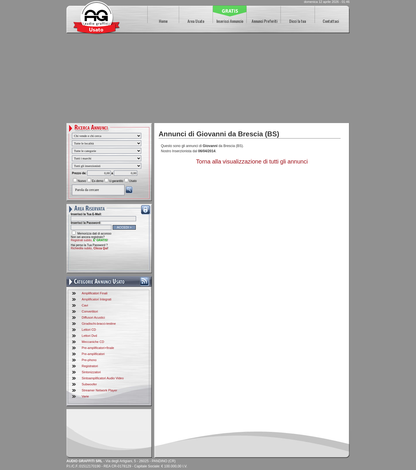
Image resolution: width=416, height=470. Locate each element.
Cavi (85, 305)
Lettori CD (89, 329)
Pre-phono (89, 360)
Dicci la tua (297, 21)
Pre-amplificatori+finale (98, 348)
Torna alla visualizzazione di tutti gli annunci (252, 161)
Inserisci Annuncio (229, 21)
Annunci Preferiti (264, 21)
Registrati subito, (89, 240)
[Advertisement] (208, 79)
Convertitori (90, 311)
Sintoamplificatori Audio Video (103, 378)
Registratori (90, 366)
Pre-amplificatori (93, 354)
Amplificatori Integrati (97, 299)
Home (163, 21)
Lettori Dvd (89, 335)
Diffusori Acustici (93, 317)
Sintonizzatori (91, 372)
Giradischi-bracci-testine (99, 323)
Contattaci (331, 21)
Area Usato (195, 21)
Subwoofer (89, 384)
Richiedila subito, (89, 248)
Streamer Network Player (99, 390)
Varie (85, 396)
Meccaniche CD (93, 341)
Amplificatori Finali (94, 293)
